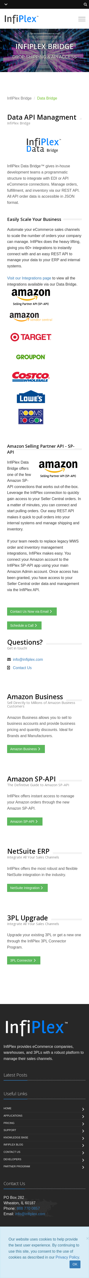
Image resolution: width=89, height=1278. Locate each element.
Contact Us (22, 668)
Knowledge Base (16, 1137)
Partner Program (17, 1166)
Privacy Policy (67, 1257)
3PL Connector (23, 960)
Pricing (9, 1123)
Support (10, 1130)
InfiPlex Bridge (19, 98)
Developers (12, 1159)
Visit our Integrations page (29, 278)
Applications (13, 1115)
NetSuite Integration (27, 888)
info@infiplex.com (28, 659)
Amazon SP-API (24, 821)
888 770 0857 (28, 1208)
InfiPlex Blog (13, 1144)
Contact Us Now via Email (32, 611)
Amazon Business (26, 749)
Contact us (12, 1151)
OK (75, 1264)
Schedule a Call (24, 625)
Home (7, 1108)
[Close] (87, 1238)
